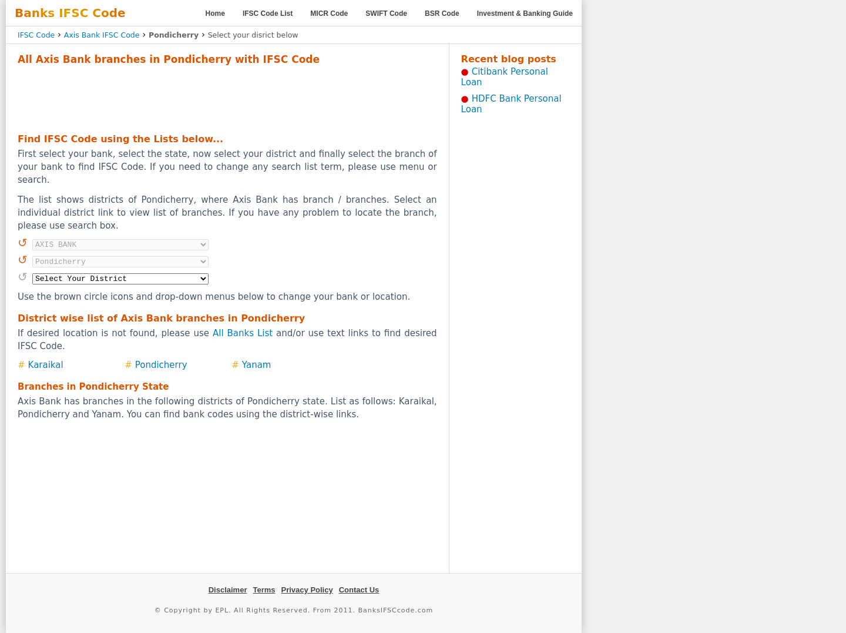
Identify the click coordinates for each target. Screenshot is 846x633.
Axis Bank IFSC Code (102, 35)
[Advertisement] (227, 97)
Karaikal (45, 365)
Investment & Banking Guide (525, 13)
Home (215, 13)
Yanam (256, 365)
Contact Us (359, 589)
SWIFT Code (386, 13)
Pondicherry (161, 365)
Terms (264, 589)
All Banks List (243, 333)
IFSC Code (36, 35)
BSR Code (442, 13)
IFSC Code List (268, 13)
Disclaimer (228, 589)
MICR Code (329, 13)
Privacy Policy (307, 589)
